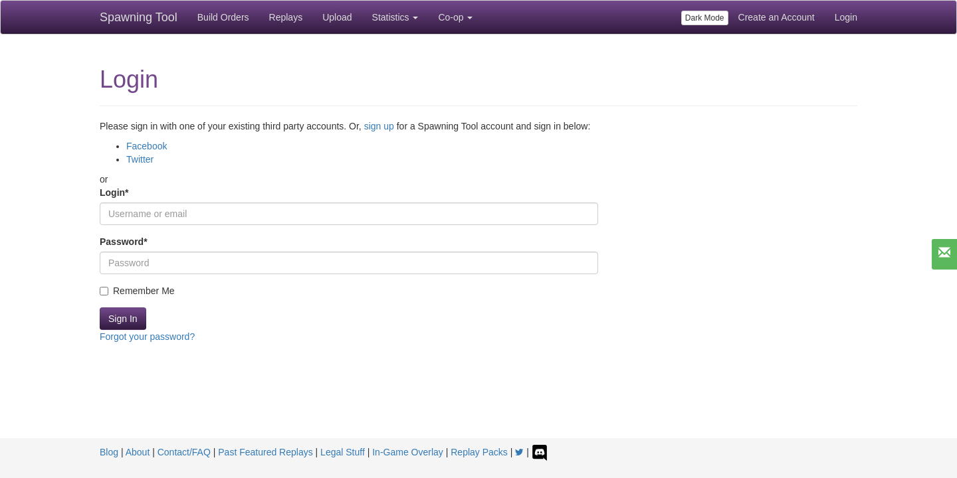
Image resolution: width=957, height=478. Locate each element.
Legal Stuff (342, 452)
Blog (109, 452)
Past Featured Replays (265, 452)
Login (846, 17)
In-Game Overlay (407, 452)
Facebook (146, 146)
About (138, 452)
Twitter (140, 159)
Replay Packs (479, 452)
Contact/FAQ (184, 452)
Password (124, 241)
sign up (379, 126)
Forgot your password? (147, 336)
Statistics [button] (395, 17)
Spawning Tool (138, 17)
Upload (337, 17)
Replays (286, 17)
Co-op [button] (455, 17)
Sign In (123, 318)
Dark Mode (704, 18)
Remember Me (137, 290)
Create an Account (776, 17)
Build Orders (223, 17)
